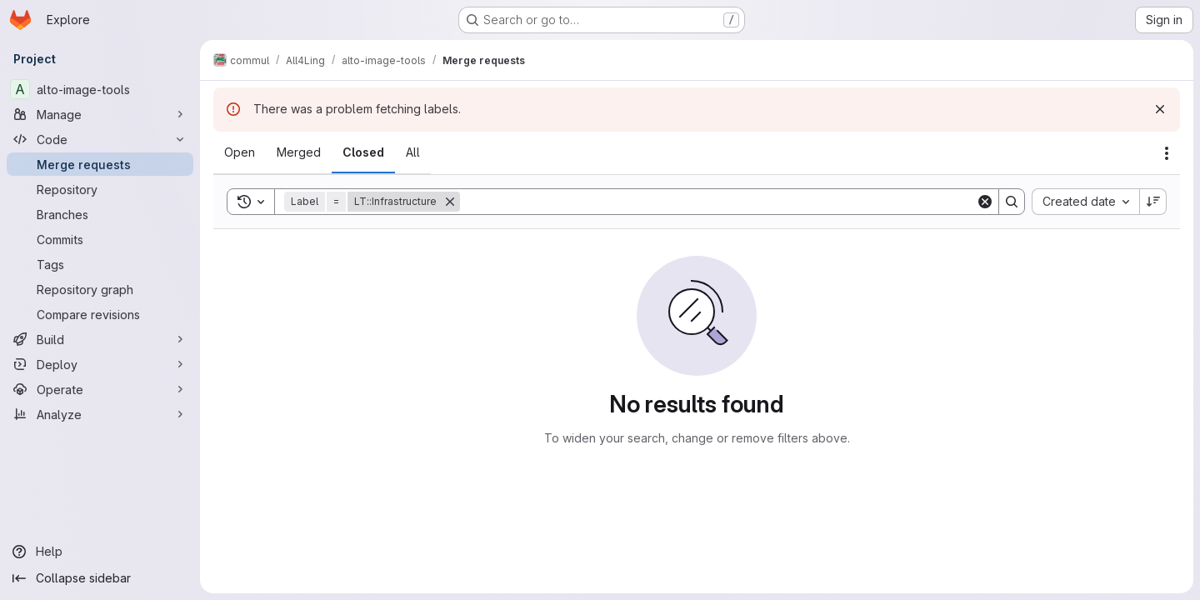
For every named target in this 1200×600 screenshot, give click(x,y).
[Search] (717, 202)
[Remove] (450, 202)
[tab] (239, 152)
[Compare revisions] (100, 314)
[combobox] (1085, 201)
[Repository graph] (100, 289)
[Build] (100, 339)
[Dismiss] (1160, 109)
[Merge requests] (100, 164)
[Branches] (100, 214)
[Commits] (100, 239)
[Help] (100, 551)
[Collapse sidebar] (100, 578)
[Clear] (985, 202)
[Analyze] (100, 414)
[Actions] (1166, 153)
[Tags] (100, 264)
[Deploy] (100, 364)
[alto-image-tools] (100, 89)
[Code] (100, 139)
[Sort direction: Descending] (1153, 201)
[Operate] (100, 389)
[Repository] (100, 189)
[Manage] (100, 114)
